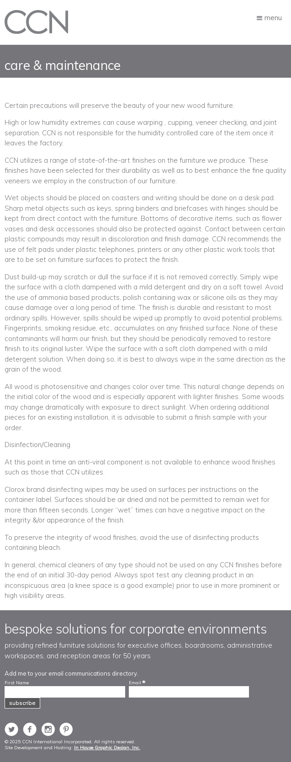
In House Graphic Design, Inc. (107, 748)
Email (135, 683)
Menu (273, 17)
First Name (17, 683)
